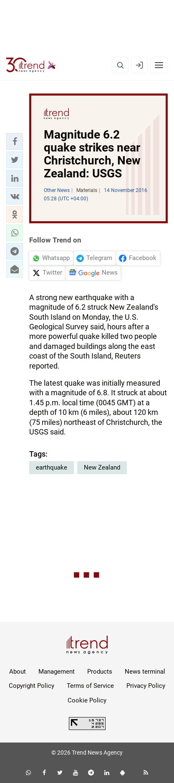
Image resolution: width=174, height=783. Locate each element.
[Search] (120, 65)
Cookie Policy (87, 700)
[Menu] (159, 65)
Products (99, 671)
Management (56, 671)
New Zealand (102, 467)
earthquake (51, 467)
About (17, 671)
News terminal (145, 671)
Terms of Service (90, 686)
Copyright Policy (31, 686)
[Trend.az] (31, 65)
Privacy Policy (145, 686)
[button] (14, 141)
